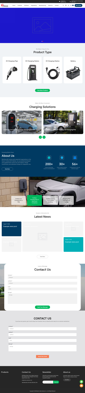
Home (13, 5)
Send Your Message (42, 307)
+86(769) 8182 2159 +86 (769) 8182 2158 (29, 382)
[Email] (47, 382)
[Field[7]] (42, 277)
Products (20, 5)
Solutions (26, 5)
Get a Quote (78, 5)
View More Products (42, 90)
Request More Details (42, 356)
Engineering (34, 5)
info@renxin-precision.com (63, 1)
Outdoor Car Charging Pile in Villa (19, 200)
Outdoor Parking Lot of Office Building (50, 200)
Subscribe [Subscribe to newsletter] (56, 382)
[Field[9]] (42, 289)
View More (7, 169)
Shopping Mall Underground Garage (66, 200)
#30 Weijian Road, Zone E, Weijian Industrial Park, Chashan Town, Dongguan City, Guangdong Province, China (30, 376)
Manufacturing (42, 5)
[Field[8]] (42, 283)
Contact (57, 5)
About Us (50, 5)
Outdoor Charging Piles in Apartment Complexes (34, 200)
